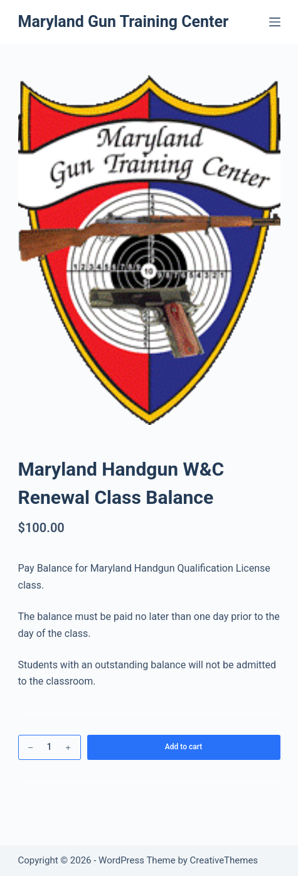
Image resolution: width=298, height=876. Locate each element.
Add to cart (183, 746)
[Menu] (274, 22)
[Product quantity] (49, 747)
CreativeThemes (224, 860)
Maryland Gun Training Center (123, 22)
